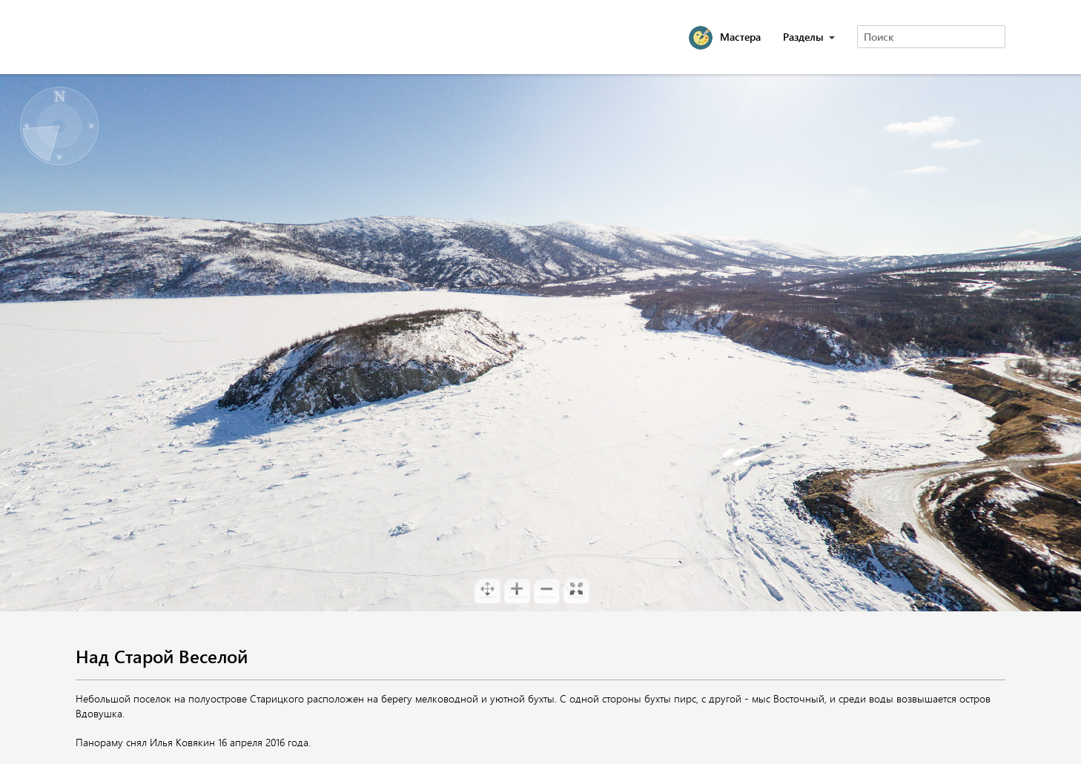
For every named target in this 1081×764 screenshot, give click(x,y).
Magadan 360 (153, 37)
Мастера (740, 37)
